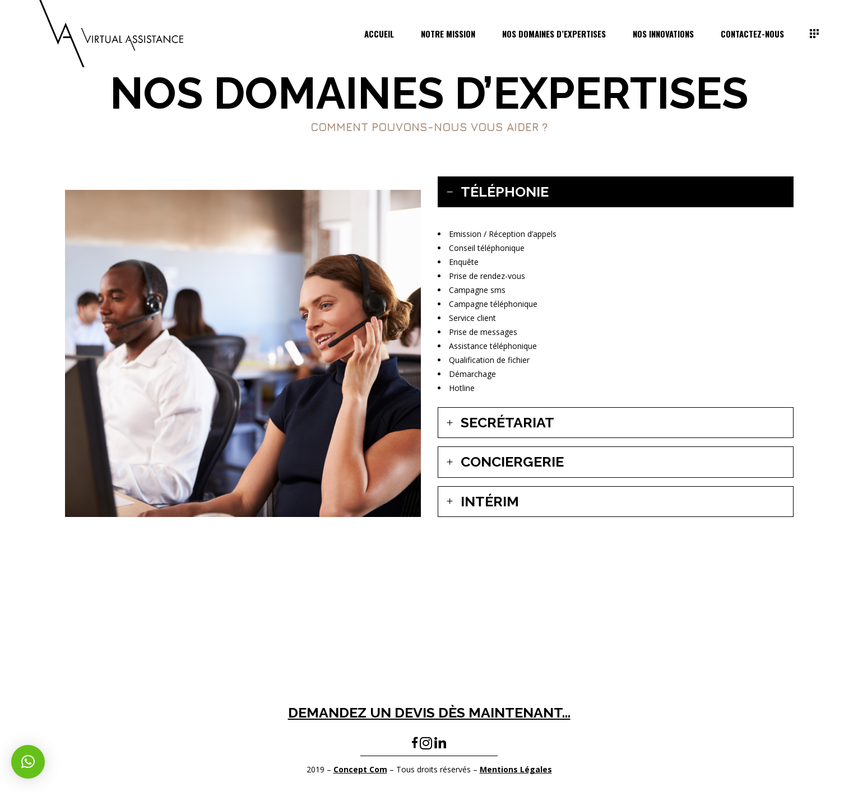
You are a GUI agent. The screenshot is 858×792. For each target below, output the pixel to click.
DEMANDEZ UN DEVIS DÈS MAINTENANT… (429, 712)
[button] (28, 762)
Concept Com (360, 769)
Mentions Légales (516, 769)
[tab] (616, 191)
